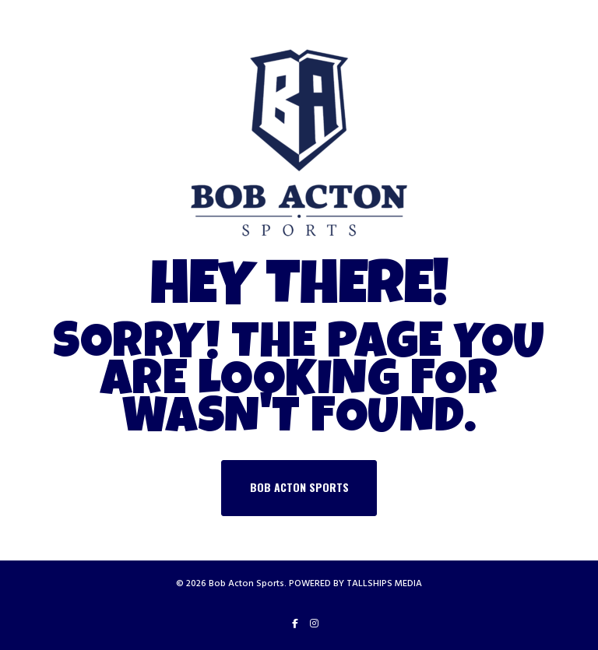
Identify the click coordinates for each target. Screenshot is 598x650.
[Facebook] (295, 623)
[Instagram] (314, 623)
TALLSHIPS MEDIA (384, 583)
